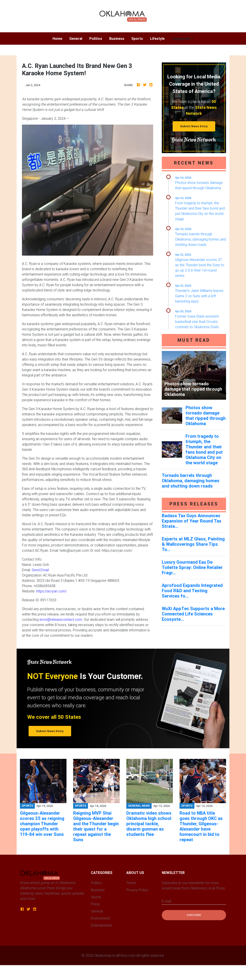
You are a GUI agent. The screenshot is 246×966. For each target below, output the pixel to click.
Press (95, 904)
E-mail (166, 901)
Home (59, 38)
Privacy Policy (137, 890)
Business (116, 38)
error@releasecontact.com (60, 619)
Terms (131, 883)
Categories (181, 38)
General (75, 38)
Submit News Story (194, 126)
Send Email (40, 570)
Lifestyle (157, 38)
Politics (95, 38)
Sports (137, 38)
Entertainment (101, 925)
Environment (100, 918)
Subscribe (194, 915)
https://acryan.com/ (51, 591)
